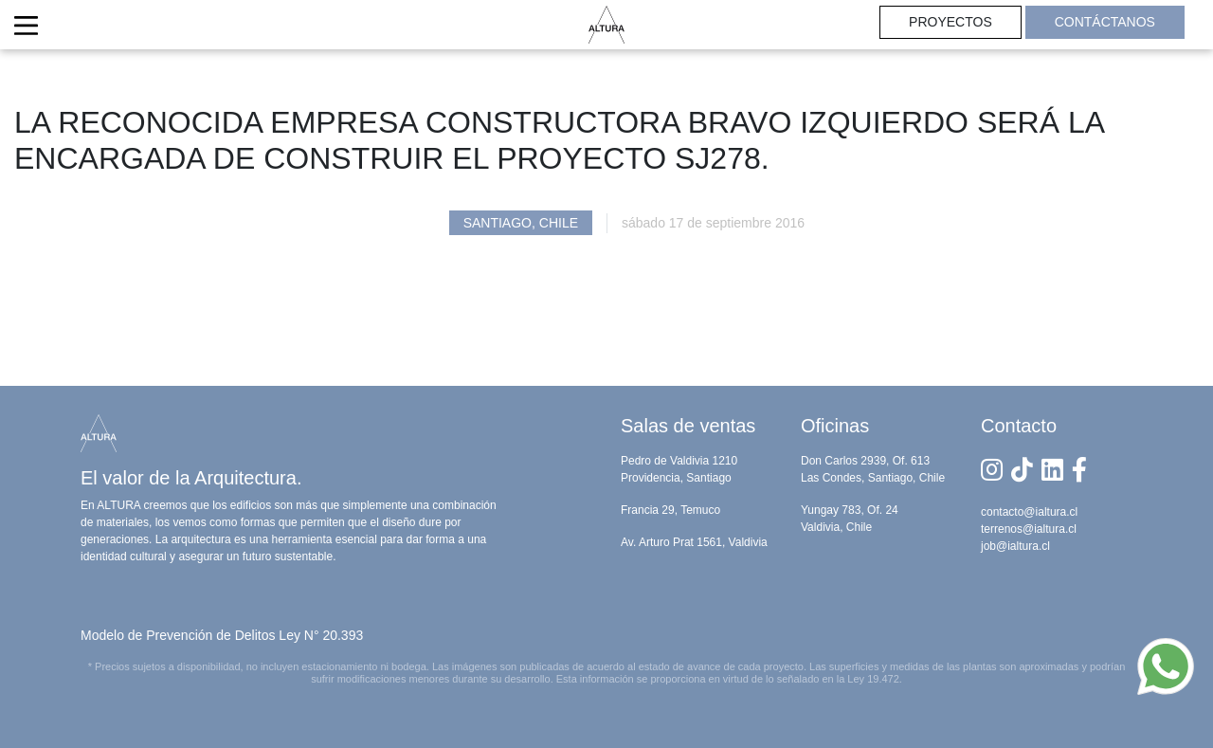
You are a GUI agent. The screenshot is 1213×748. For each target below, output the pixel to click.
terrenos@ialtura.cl (1029, 529)
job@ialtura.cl (1015, 546)
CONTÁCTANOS (1105, 21)
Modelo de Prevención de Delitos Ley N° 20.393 (222, 635)
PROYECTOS (950, 21)
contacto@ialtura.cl (1029, 512)
